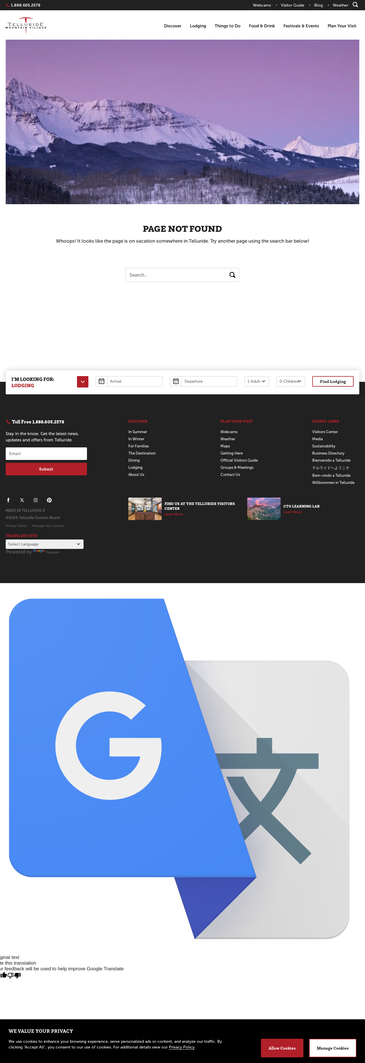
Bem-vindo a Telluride (332, 475)
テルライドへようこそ (332, 468)
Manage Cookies (333, 1048)
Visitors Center (325, 432)
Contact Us (230, 474)
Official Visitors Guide (240, 460)
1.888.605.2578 (25, 5)
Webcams (229, 432)
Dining (134, 460)
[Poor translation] (14, 976)
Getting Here (232, 453)
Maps (225, 446)
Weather (228, 439)
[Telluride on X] (22, 500)
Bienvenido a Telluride (332, 460)
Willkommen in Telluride (334, 482)
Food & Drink (262, 25)
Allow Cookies (282, 1048)
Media (317, 439)
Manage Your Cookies (48, 526)
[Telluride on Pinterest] (49, 500)
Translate (46, 552)
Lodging (198, 25)
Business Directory (329, 453)
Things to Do (227, 25)
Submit (46, 469)
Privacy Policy (16, 526)
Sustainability (324, 446)
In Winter (136, 439)
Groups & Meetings (238, 467)
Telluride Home (26, 26)
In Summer (138, 432)
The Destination (142, 453)
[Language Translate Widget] (45, 544)
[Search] (355, 4)
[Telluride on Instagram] (35, 500)
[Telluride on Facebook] (8, 500)
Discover (172, 25)
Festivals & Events (301, 25)
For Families (139, 446)
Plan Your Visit (342, 25)
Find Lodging (333, 381)
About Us (136, 474)
